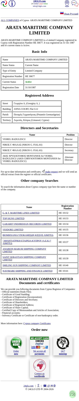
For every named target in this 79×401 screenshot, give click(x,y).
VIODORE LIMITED (12, 229)
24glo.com (29, 386)
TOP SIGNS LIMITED (13, 218)
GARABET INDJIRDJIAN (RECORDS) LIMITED (26, 224)
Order (16, 346)
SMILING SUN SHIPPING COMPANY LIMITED (26, 265)
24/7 (63, 346)
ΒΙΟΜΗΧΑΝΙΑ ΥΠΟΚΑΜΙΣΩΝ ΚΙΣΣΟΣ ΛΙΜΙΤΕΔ (27, 235)
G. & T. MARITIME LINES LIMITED (20, 213)
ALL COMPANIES (10, 20)
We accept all (39, 346)
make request (50, 171)
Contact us (39, 368)
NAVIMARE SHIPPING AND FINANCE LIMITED (27, 271)
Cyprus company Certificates (37, 323)
